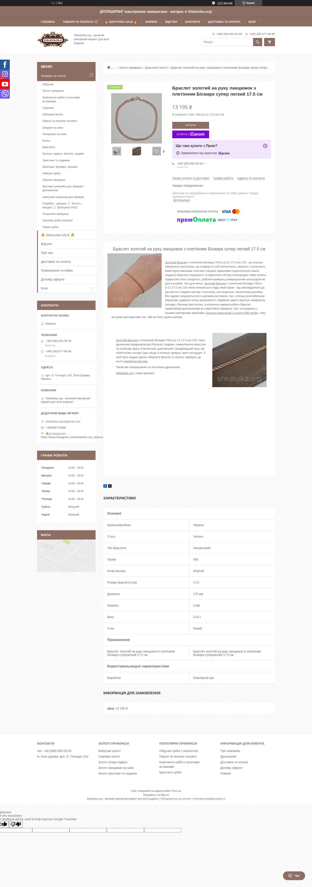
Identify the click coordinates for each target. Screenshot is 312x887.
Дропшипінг (228, 756)
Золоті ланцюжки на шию (115, 768)
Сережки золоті (109, 756)
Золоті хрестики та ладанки (117, 773)
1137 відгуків (224, 3)
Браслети (48, 147)
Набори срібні (51, 173)
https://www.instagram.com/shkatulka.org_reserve (72, 437)
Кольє (46, 140)
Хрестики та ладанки (56, 160)
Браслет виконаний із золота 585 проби (232, 313)
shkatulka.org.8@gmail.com (63, 421)
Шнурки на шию (52, 127)
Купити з (191, 134)
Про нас (47, 252)
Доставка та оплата (224, 21)
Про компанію (230, 751)
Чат (294, 876)
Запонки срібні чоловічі (57, 220)
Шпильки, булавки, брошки (59, 166)
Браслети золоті (156, 67)
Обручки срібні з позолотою (178, 751)
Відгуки (171, 21)
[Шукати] (257, 42)
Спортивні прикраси (55, 213)
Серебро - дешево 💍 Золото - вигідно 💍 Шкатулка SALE (62, 205)
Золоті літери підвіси (112, 762)
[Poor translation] (16, 824)
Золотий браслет (176, 262)
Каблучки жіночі (52, 114)
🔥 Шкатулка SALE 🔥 (121, 21)
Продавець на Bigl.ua (156, 794)
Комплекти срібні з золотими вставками (61, 99)
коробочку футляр (135, 361)
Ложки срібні (50, 227)
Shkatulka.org (124, 373)
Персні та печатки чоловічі (59, 120)
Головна (48, 21)
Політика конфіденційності (209, 798)
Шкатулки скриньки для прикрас (63, 197)
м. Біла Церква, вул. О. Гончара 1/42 (62, 756)
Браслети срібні (170, 772)
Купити (190, 125)
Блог (252, 21)
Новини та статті (53, 76)
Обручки (48, 84)
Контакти (192, 21)
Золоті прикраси (130, 67)
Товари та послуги (78, 21)
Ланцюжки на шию (54, 134)
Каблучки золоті (109, 751)
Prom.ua (176, 790)
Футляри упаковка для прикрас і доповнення (63, 188)
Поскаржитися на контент (175, 798)
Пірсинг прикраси (53, 179)
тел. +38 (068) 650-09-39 (54, 751)
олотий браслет (216, 283)
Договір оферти (52, 279)
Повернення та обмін (57, 270)
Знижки (151, 21)
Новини (225, 773)
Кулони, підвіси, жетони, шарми (63, 153)
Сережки (48, 107)
